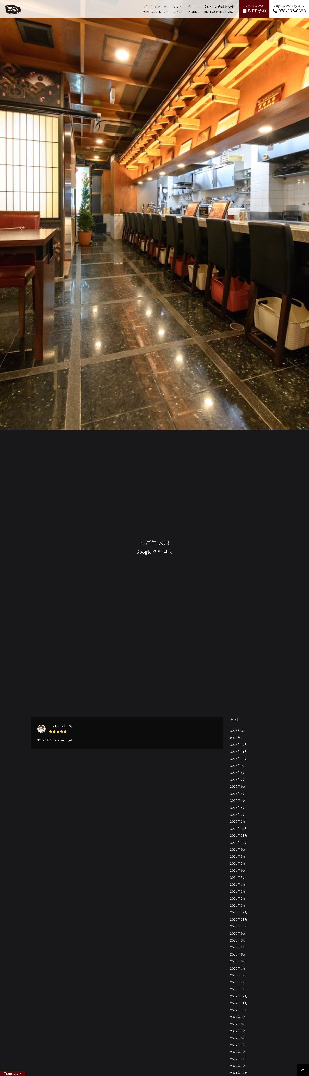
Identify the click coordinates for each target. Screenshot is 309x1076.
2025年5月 (238, 793)
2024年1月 (238, 905)
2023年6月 (238, 954)
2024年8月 (238, 856)
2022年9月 (238, 1016)
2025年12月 (239, 744)
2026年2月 (238, 730)
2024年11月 (239, 835)
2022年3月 (238, 1051)
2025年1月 (238, 821)
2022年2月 (238, 1058)
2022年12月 (239, 996)
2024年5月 (238, 877)
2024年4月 (238, 884)
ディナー (193, 8)
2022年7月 (238, 1030)
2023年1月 (238, 989)
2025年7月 (238, 779)
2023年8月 (238, 940)
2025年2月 (238, 814)
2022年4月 (238, 1044)
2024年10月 (239, 842)
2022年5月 (238, 1038)
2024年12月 (239, 828)
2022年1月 (238, 1065)
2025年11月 (239, 751)
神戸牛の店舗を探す (219, 8)
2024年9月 (238, 849)
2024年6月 (238, 870)
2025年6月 (238, 786)
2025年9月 (238, 765)
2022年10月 (239, 1010)
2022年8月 (238, 1024)
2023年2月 (238, 981)
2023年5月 (238, 961)
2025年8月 (238, 772)
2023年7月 (238, 947)
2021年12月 (239, 1072)
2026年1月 (238, 737)
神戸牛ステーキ (156, 8)
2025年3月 (238, 807)
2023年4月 (238, 968)
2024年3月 (238, 891)
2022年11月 (239, 1003)
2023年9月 (238, 933)
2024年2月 (238, 898)
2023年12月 (239, 912)
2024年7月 (238, 863)
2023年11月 (239, 919)
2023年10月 (239, 926)
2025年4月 (238, 800)
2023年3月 (238, 975)
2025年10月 (239, 758)
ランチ (178, 8)
